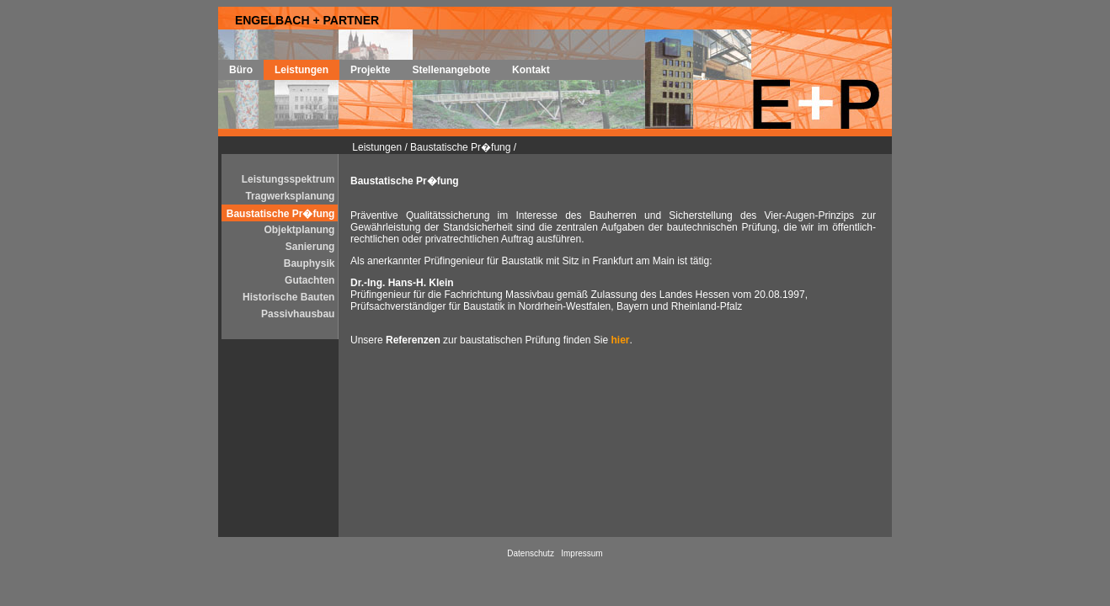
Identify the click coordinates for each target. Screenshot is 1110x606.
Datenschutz (530, 553)
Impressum (581, 553)
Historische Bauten (288, 297)
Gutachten (309, 280)
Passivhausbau (297, 314)
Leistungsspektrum (288, 179)
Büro (241, 70)
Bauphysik (309, 263)
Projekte (370, 70)
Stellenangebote (451, 70)
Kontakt (531, 70)
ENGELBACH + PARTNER (307, 20)
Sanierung (310, 246)
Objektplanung (299, 230)
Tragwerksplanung (289, 196)
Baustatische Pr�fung (281, 214)
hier (620, 340)
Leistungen (301, 70)
